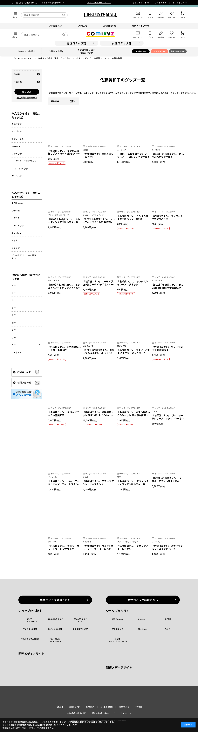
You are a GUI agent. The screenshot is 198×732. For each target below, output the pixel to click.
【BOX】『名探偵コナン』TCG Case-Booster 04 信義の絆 (167, 286)
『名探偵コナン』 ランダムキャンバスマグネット (132, 283)
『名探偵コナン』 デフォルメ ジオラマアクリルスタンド (132, 482)
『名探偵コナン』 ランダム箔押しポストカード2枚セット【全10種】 (63, 153)
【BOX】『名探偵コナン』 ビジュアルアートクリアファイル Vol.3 (64, 287)
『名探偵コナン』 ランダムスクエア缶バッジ (167, 217)
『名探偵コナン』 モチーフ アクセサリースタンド (98, 482)
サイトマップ (126, 713)
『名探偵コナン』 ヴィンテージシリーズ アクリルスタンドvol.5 (64, 484)
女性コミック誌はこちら (143, 600)
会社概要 (59, 707)
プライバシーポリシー (27, 727)
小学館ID (138, 707)
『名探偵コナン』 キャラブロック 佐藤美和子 (167, 348)
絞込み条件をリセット (27, 97)
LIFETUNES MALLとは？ (99, 2)
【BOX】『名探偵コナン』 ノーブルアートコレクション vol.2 (133, 155)
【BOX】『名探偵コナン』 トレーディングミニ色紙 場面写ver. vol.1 (99, 222)
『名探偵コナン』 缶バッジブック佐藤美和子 (63, 413)
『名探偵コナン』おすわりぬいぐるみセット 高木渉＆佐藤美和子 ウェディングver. (133, 415)
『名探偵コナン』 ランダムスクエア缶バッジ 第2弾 (132, 217)
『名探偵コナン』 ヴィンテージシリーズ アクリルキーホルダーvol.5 (168, 418)
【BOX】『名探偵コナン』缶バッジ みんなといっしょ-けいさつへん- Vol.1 (98, 353)
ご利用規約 (90, 707)
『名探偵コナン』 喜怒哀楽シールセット (98, 155)
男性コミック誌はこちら (55, 600)
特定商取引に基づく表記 (76, 713)
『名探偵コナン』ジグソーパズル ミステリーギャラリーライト (133, 353)
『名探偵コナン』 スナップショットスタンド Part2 (167, 547)
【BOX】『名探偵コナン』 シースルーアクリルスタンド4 (168, 479)
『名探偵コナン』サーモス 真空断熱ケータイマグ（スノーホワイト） (99, 284)
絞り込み (27, 91)
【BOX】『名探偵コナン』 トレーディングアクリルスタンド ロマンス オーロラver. (64, 222)
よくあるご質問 (179, 2)
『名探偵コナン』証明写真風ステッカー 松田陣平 (64, 348)
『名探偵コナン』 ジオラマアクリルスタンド (132, 547)
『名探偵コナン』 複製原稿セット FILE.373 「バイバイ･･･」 (99, 413)
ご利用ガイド (161, 2)
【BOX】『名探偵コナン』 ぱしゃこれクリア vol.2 (168, 155)
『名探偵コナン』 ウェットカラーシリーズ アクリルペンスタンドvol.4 (98, 549)
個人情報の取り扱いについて (103, 713)
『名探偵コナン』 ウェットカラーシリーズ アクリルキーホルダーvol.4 (63, 549)
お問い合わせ (124, 707)
